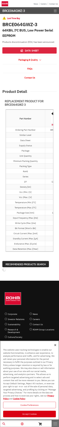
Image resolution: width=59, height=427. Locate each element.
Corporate (12, 314)
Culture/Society (15, 337)
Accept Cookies (29, 413)
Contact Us (53, 4)
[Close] (55, 345)
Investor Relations (16, 319)
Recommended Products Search (26, 264)
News (36, 4)
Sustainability (14, 324)
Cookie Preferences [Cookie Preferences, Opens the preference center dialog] (29, 405)
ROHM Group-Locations (43, 329)
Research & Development (14, 330)
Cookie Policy (19, 398)
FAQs (29, 68)
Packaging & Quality (29, 59)
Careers (44, 4)
